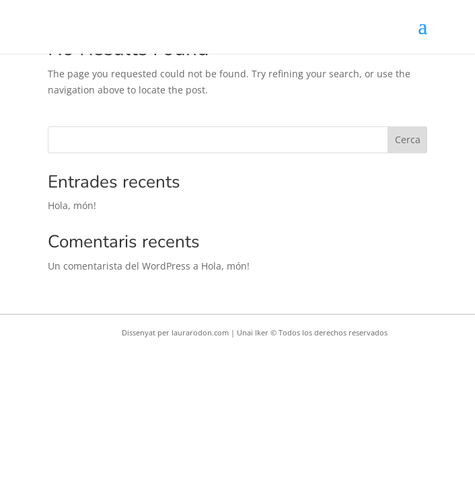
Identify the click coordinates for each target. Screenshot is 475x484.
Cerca (408, 139)
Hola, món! (72, 205)
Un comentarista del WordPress (119, 265)
